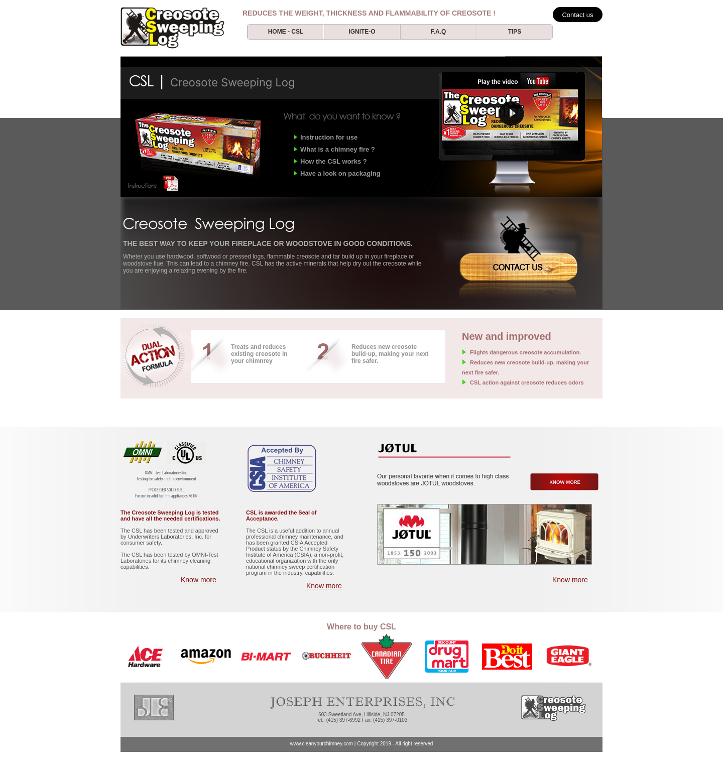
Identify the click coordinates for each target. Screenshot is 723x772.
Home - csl (286, 31)
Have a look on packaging (340, 173)
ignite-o (361, 31)
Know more (198, 580)
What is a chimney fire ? (337, 149)
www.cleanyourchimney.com (321, 743)
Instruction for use (328, 137)
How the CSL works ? (333, 161)
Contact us (577, 15)
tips (515, 31)
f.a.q (438, 31)
